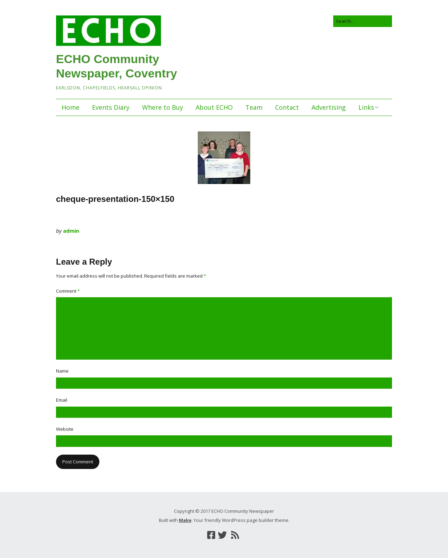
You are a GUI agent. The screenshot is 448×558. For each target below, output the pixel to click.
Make (185, 520)
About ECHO (214, 107)
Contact (287, 107)
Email (61, 400)
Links (366, 107)
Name (62, 371)
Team (253, 107)
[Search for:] (362, 21)
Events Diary (111, 107)
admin (71, 230)
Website (65, 429)
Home (70, 107)
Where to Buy (162, 107)
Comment (68, 291)
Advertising (329, 107)
